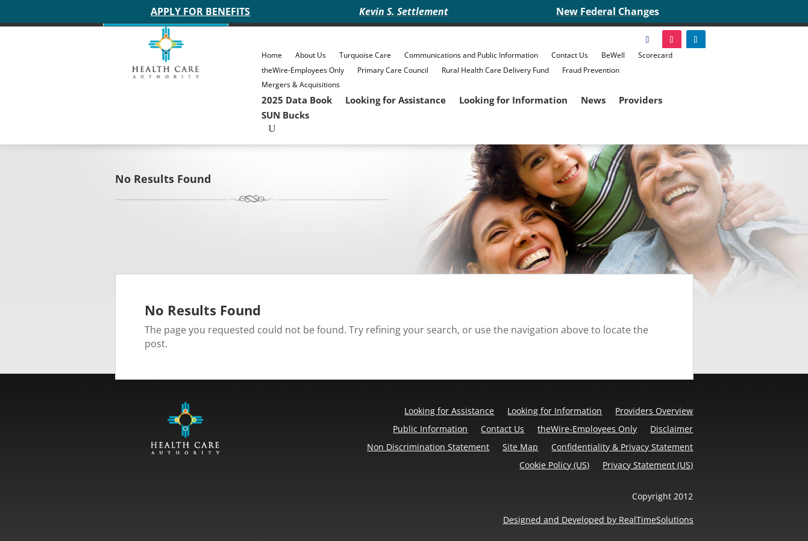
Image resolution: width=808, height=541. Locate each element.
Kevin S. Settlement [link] (403, 11)
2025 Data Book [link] (297, 100)
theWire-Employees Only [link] (303, 70)
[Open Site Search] (271, 129)
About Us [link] (310, 55)
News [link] (593, 100)
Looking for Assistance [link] (395, 100)
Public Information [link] (430, 428)
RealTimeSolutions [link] (656, 519)
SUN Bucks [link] (285, 115)
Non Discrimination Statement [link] (428, 447)
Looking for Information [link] (513, 100)
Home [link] (272, 55)
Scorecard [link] (655, 55)
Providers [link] (640, 100)
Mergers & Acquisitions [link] (301, 84)
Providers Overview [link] (654, 410)
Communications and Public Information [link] (471, 55)
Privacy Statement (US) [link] (648, 465)
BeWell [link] (613, 55)
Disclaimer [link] (671, 428)
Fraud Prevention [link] (590, 70)
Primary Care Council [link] (392, 70)
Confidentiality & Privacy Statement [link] (622, 447)
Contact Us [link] (569, 55)
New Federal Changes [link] (607, 11)
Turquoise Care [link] (365, 55)
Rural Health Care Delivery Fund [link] (495, 70)
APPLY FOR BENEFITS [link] (200, 11)
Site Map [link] (520, 447)
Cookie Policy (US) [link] (554, 465)
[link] (166, 75)
